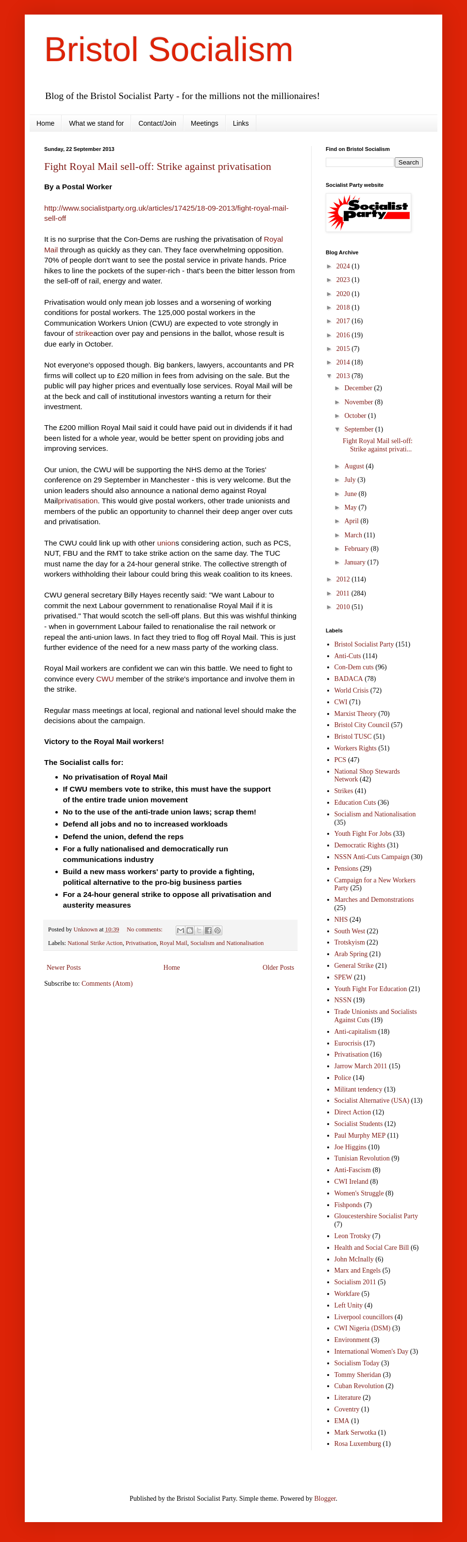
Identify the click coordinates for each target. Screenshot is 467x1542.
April (352, 521)
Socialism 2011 (355, 1282)
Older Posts (278, 967)
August (355, 466)
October (356, 415)
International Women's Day (371, 1351)
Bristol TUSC (353, 736)
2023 (344, 279)
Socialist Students (358, 1123)
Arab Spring (351, 954)
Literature (347, 1397)
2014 (344, 362)
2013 (344, 376)
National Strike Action (94, 943)
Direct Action (352, 1112)
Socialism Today (357, 1363)
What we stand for (96, 123)
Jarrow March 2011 (360, 1066)
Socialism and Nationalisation (227, 943)
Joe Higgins (350, 1147)
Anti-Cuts (347, 656)
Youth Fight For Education (370, 989)
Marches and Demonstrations (374, 899)
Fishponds (348, 1205)
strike (84, 333)
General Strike (354, 965)
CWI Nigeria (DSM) (362, 1328)
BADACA (348, 678)
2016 (344, 335)
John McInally (354, 1259)
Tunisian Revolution (362, 1158)
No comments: (145, 929)
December (359, 388)
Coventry (347, 1409)
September (359, 429)
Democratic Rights (359, 845)
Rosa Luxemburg (358, 1443)
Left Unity (348, 1305)
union (166, 543)
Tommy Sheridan (358, 1374)
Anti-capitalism (355, 1031)
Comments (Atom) (107, 983)
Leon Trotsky (352, 1236)
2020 (344, 294)
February (357, 548)
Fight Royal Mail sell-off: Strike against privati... (378, 445)
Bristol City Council (362, 725)
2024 (344, 266)
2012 (344, 579)
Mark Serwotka (355, 1432)
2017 (344, 321)
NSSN (343, 1000)
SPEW (343, 977)
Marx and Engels (357, 1270)
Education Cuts (355, 802)
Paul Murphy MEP (360, 1135)
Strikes (343, 791)
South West (350, 931)
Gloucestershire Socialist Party (376, 1216)
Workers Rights (355, 748)
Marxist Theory (355, 713)
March (354, 535)
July (350, 479)
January (355, 562)
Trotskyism (349, 942)
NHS (341, 919)
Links (241, 123)
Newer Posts (64, 967)
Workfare (347, 1293)
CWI (341, 702)
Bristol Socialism (168, 49)
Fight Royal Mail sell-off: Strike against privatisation (157, 166)
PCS (340, 759)
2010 (344, 607)
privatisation (78, 501)
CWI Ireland (351, 1181)
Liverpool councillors (363, 1317)
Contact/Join (157, 123)
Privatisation (141, 943)
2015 (344, 348)
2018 (344, 307)
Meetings (204, 123)
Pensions (346, 868)
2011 (343, 593)
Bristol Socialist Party (364, 644)
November (359, 402)
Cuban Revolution (359, 1386)
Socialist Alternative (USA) (372, 1100)
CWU (105, 679)
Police (342, 1077)
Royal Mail (173, 943)
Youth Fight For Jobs (363, 833)
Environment (352, 1339)
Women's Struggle (359, 1193)
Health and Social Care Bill (371, 1247)
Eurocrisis (348, 1043)
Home (45, 123)
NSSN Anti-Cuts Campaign (372, 857)
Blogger (324, 1498)
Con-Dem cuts (354, 667)
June (351, 493)
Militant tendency (358, 1089)
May (351, 507)
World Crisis (351, 690)
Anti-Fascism (352, 1170)
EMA (342, 1421)
